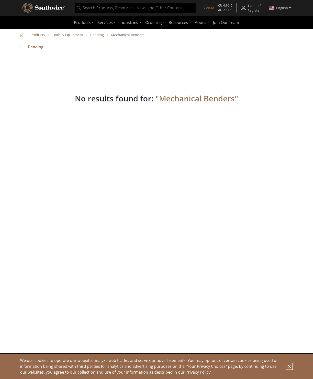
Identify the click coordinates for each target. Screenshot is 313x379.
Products (38, 34)
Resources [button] (178, 22)
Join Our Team (226, 22)
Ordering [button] (153, 22)
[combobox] (135, 8)
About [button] (200, 22)
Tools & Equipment (67, 34)
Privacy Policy (198, 372)
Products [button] (82, 22)
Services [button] (105, 22)
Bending (97, 34)
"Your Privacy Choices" (206, 366)
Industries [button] (129, 22)
